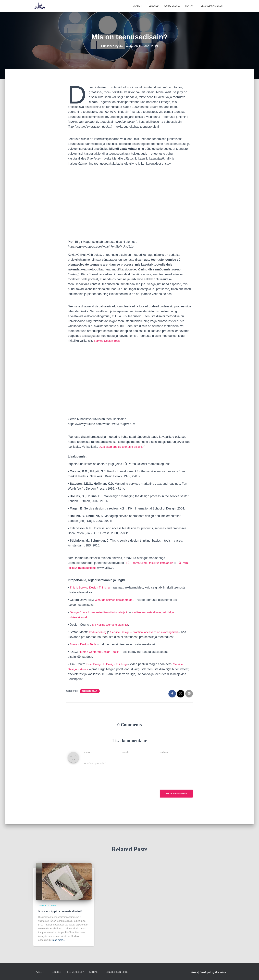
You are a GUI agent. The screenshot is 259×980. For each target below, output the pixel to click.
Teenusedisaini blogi (211, 6)
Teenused (152, 6)
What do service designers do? (116, 600)
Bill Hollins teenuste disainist (111, 624)
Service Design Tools (108, 340)
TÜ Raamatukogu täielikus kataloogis (151, 563)
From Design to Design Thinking (107, 664)
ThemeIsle (220, 972)
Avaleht (137, 6)
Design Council (80, 612)
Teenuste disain (89, 691)
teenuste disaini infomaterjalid (112, 612)
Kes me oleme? (172, 6)
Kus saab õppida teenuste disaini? (60, 911)
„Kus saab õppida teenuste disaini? (122, 446)
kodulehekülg (98, 632)
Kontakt (190, 6)
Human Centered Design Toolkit (100, 652)
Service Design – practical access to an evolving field (147, 632)
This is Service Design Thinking (91, 587)
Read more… (59, 940)
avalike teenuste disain (150, 612)
